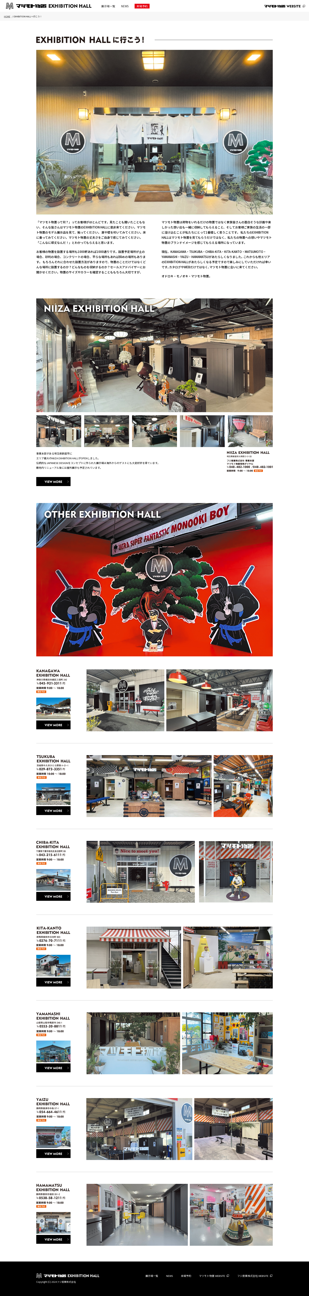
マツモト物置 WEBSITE (212, 1276)
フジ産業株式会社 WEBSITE (252, 1276)
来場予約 (142, 6)
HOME (7, 16)
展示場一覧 (108, 6)
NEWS (125, 6)
